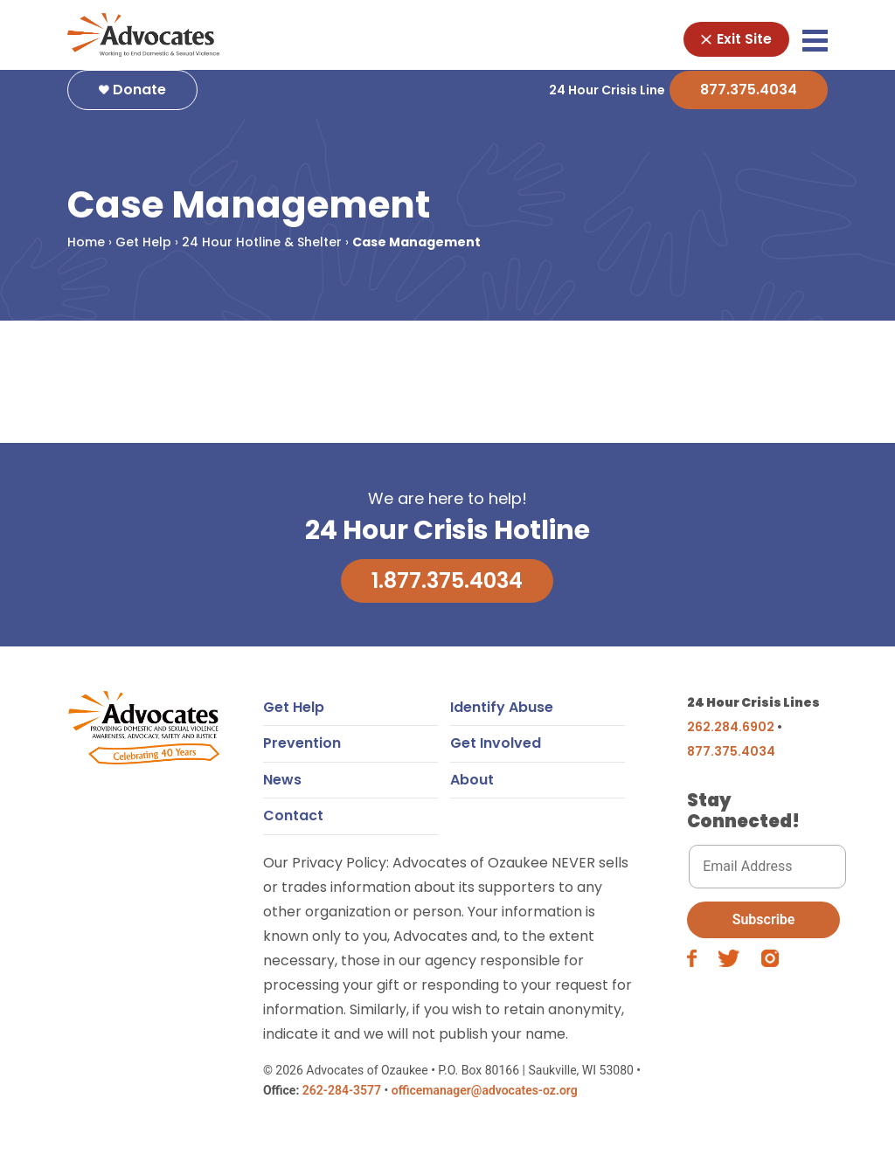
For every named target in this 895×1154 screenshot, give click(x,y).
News (282, 788)
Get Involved (495, 752)
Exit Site (736, 39)
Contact (293, 824)
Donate (132, 98)
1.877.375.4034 (447, 589)
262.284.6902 (730, 735)
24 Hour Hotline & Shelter (262, 250)
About (472, 788)
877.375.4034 (748, 98)
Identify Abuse (501, 716)
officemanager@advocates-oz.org (485, 1099)
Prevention (302, 752)
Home (86, 250)
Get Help (143, 250)
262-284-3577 (341, 1099)
